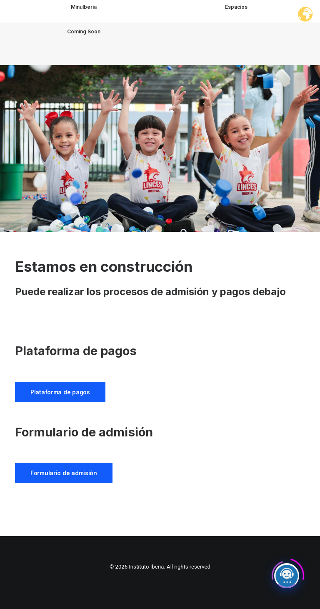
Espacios (236, 7)
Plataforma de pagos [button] (60, 392)
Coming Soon (83, 36)
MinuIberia (84, 7)
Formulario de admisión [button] (63, 472)
